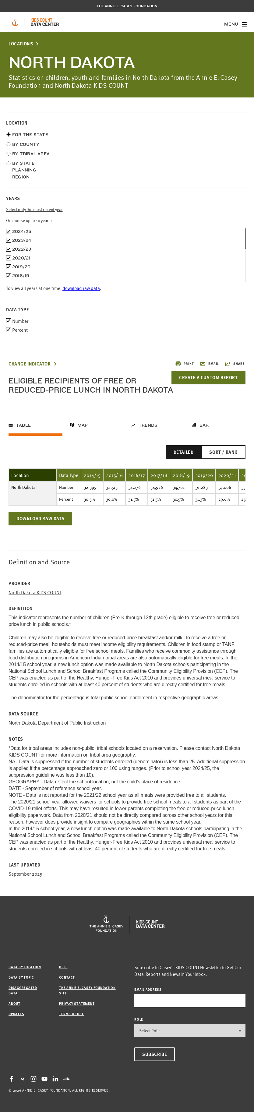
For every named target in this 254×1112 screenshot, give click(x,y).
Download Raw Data (40, 518)
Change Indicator (30, 364)
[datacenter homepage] (44, 22)
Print (184, 364)
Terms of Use (71, 1013)
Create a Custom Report (208, 377)
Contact (67, 977)
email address (148, 989)
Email (209, 364)
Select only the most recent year (34, 209)
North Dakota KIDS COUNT (35, 592)
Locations (21, 44)
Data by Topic (21, 977)
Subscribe (154, 1054)
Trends (148, 425)
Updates (16, 1013)
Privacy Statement (76, 1003)
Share (235, 364)
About (14, 1003)
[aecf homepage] (15, 22)
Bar (204, 425)
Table (23, 425)
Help (63, 967)
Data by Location (25, 967)
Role (138, 1019)
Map (82, 425)
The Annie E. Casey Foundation (127, 6)
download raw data (81, 288)
